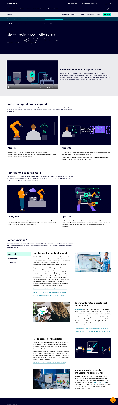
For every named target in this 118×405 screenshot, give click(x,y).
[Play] (8, 87)
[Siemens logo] (12, 3)
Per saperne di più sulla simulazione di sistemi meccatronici (50, 289)
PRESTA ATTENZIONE (100, 382)
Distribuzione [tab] (13, 258)
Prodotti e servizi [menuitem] (11, 9)
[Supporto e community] (89, 3)
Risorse (98, 14)
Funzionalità (90, 14)
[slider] (23, 87)
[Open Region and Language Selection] (73, 3)
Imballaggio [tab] (12, 254)
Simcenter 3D (79, 309)
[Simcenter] (20, 24)
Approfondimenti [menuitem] (53, 9)
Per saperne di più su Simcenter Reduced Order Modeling (49, 362)
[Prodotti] (13, 24)
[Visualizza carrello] (102, 3)
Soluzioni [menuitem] (21, 9)
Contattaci (107, 14)
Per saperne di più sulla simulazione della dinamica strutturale (92, 331)
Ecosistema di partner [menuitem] (39, 9)
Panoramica (65, 14)
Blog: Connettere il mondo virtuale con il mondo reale (48, 295)
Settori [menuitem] (28, 9)
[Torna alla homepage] (8, 24)
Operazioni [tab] (12, 262)
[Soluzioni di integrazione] (31, 24)
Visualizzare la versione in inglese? (54, 19)
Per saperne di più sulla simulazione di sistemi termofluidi (49, 292)
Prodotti (83, 14)
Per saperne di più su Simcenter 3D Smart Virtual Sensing (91, 328)
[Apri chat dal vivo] (113, 400)
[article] (32, 140)
